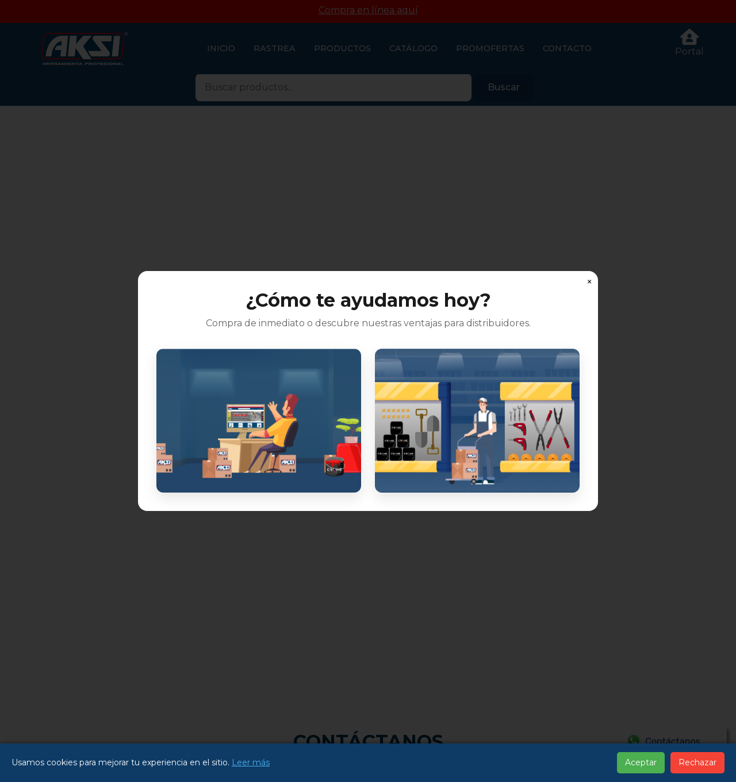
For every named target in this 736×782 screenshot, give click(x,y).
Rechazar (697, 762)
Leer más (251, 762)
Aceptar (641, 762)
